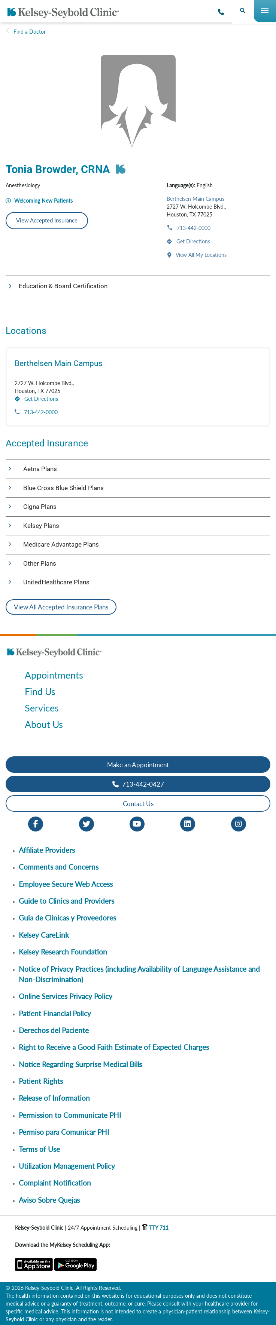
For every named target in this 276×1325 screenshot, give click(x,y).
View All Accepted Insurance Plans (61, 607)
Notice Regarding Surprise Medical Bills (80, 1064)
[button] (138, 286)
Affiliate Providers (47, 850)
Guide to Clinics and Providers (66, 901)
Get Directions (192, 241)
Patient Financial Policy (55, 1013)
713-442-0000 (192, 228)
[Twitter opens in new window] (86, 823)
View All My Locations (201, 255)
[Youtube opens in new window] (137, 823)
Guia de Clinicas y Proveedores (67, 917)
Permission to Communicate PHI (70, 1115)
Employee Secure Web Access (66, 884)
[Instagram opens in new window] (238, 823)
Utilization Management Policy (67, 1166)
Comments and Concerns (58, 867)
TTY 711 (155, 1227)
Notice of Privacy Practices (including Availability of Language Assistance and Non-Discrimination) (139, 974)
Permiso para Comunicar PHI (64, 1132)
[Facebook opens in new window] (35, 823)
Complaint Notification (55, 1182)
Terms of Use (39, 1149)
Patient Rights (41, 1081)
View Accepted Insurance (47, 220)
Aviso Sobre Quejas (49, 1200)
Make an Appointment (138, 765)
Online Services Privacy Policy (65, 996)
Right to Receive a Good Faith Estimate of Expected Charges (114, 1047)
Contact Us (138, 804)
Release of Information (54, 1098)
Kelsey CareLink (44, 935)
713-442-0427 (138, 784)
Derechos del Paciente (54, 1030)
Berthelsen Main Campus (195, 199)
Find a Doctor (29, 31)
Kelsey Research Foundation (63, 951)
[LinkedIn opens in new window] (187, 823)
